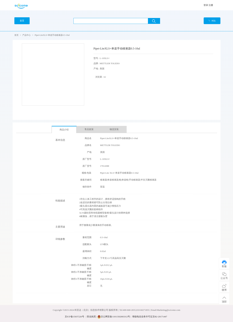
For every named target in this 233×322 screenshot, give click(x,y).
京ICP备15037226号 (74, 316)
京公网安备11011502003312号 (115, 316)
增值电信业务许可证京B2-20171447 (149, 316)
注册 (211, 5)
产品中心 (26, 35)
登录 (206, 5)
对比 (212, 21)
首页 (16, 35)
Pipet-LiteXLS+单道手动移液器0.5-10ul (52, 35)
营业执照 (91, 316)
